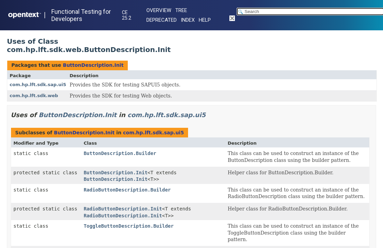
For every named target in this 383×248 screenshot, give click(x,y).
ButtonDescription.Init (93, 65)
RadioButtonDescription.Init (123, 208)
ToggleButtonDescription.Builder (129, 226)
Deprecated (161, 20)
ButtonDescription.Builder (120, 153)
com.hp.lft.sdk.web (34, 95)
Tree (181, 10)
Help (205, 20)
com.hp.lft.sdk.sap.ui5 (38, 84)
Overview (158, 10)
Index (188, 20)
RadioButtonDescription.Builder (127, 190)
